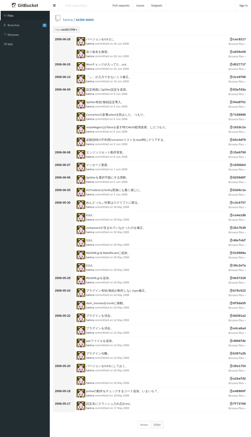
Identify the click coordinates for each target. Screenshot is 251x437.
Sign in (243, 5)
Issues (140, 5)
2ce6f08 (238, 77)
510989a (238, 253)
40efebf (238, 240)
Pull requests (121, 5)
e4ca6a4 (238, 328)
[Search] (84, 5)
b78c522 (238, 290)
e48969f (238, 391)
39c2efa (238, 265)
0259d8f (238, 177)
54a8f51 (238, 102)
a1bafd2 (238, 378)
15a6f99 (238, 152)
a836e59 (238, 52)
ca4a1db (238, 215)
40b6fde (238, 341)
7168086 (238, 115)
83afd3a (238, 89)
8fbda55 (238, 303)
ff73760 (238, 404)
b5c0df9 (238, 140)
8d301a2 (238, 316)
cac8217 (238, 39)
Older (157, 425)
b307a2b (238, 353)
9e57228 (238, 278)
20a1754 (238, 366)
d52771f (238, 64)
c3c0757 (238, 203)
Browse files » (237, 44)
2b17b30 (238, 228)
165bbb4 (238, 165)
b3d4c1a (238, 190)
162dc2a (238, 127)
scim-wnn (85, 19)
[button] (54, 5)
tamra (68, 19)
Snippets (156, 5)
